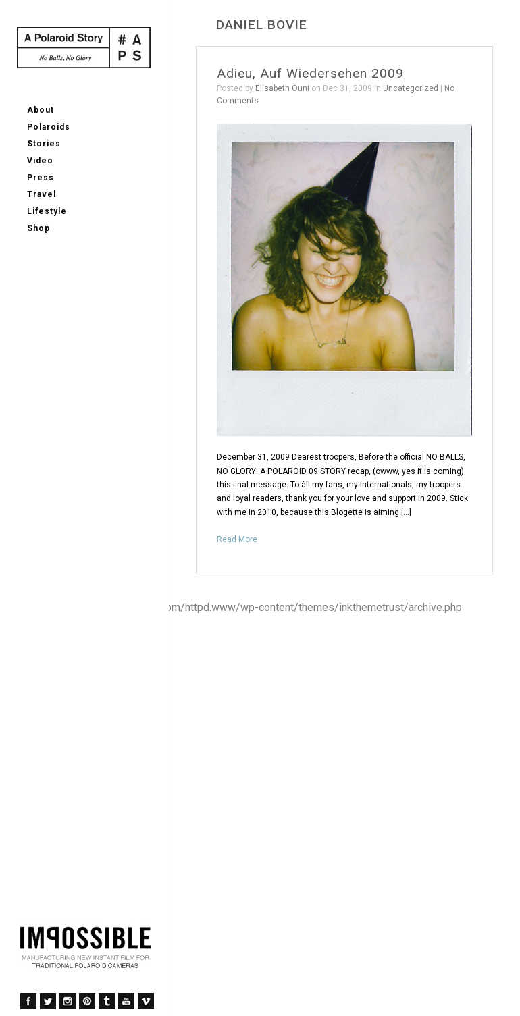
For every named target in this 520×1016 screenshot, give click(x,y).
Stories (44, 144)
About (40, 110)
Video (40, 160)
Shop (38, 228)
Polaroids (48, 127)
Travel (41, 194)
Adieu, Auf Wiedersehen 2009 (310, 73)
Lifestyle (47, 211)
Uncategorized (410, 88)
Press (40, 177)
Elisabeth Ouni (282, 88)
